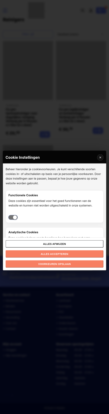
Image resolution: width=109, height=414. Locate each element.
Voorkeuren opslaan (54, 264)
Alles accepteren (54, 254)
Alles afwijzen (54, 244)
